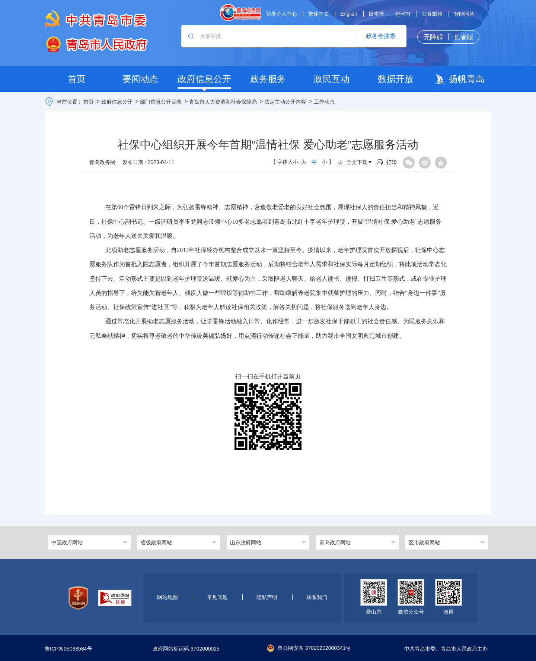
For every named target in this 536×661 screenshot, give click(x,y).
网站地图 (167, 597)
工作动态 (324, 102)
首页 (88, 102)
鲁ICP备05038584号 (68, 649)
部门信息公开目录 (161, 102)
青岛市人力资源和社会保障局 (223, 102)
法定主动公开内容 (285, 102)
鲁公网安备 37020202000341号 (309, 648)
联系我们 (316, 597)
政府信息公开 (117, 102)
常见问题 (217, 597)
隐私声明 (266, 597)
